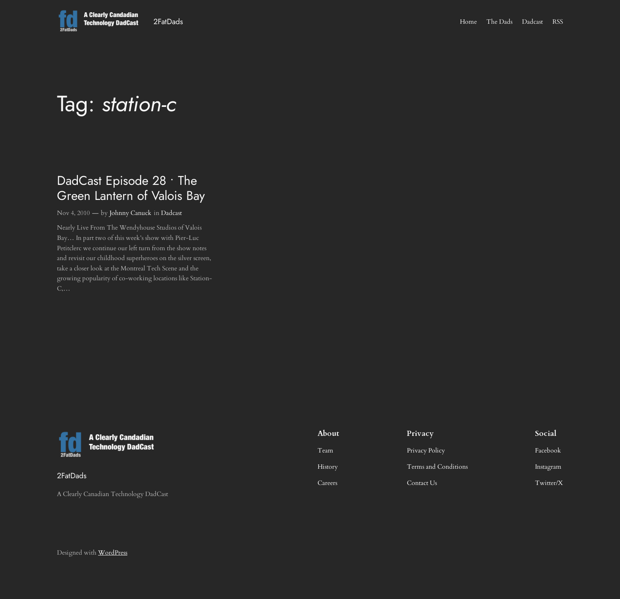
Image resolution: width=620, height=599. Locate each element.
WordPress (112, 552)
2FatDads (168, 21)
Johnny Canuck (130, 213)
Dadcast (171, 213)
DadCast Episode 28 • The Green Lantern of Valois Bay (131, 188)
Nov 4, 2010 (73, 213)
